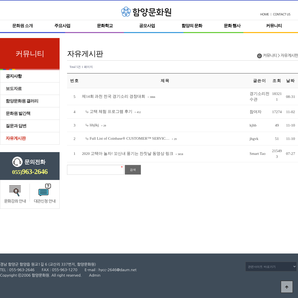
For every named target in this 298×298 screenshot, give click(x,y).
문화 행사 (232, 25)
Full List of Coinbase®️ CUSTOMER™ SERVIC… (128, 138)
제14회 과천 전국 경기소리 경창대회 (114, 96)
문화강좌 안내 (15, 201)
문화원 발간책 (18, 113)
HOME (264, 14)
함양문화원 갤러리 (22, 101)
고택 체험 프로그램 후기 (109, 111)
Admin (94, 275)
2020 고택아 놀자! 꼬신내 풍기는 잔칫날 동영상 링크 (128, 153)
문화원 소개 (22, 25)
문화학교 (105, 25)
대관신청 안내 (45, 201)
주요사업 (62, 25)
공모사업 (147, 25)
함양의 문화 (192, 25)
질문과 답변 (16, 126)
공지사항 (14, 76)
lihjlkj (93, 125)
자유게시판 (16, 138)
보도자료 (14, 88)
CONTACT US (281, 14)
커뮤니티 (274, 25)
